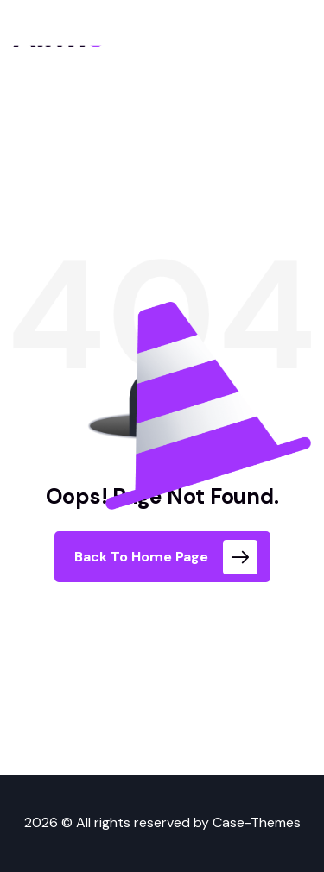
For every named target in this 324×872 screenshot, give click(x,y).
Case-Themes (257, 822)
